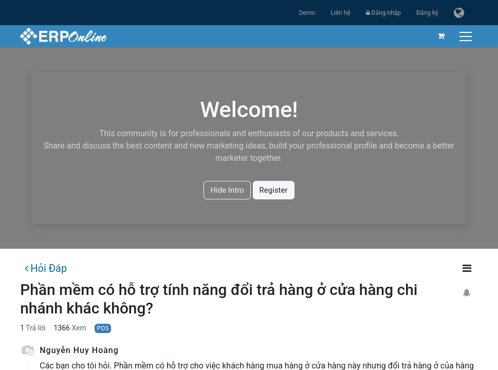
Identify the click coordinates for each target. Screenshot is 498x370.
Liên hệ (340, 12)
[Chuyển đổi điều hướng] (466, 36)
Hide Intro (227, 190)
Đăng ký (427, 12)
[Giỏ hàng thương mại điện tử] (440, 36)
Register (274, 190)
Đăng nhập (383, 12)
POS (103, 328)
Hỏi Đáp (46, 268)
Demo (307, 12)
